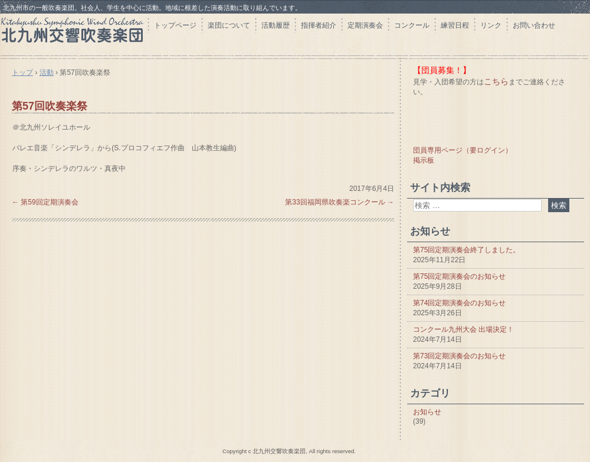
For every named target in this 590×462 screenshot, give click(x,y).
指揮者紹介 (318, 25)
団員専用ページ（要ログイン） (462, 150)
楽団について (229, 25)
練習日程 (455, 25)
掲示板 (423, 160)
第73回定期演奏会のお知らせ (459, 356)
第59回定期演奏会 (45, 202)
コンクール (412, 25)
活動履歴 (275, 25)
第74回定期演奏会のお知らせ (459, 303)
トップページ (175, 25)
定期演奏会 (365, 25)
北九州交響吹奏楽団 (74, 34)
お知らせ (427, 412)
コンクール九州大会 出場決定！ (463, 329)
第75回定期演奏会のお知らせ (459, 276)
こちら (496, 81)
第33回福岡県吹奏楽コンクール (339, 202)
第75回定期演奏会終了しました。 (466, 250)
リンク (491, 25)
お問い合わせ (534, 25)
